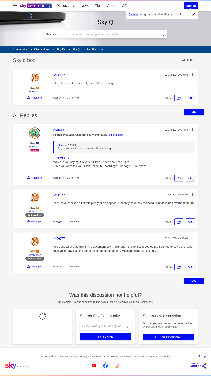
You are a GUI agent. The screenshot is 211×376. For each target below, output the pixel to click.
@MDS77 (63, 145)
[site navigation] (15, 6)
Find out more (115, 134)
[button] (192, 74)
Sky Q (105, 22)
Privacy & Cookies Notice (92, 356)
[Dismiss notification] (193, 14)
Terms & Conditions (68, 356)
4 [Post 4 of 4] (59, 266)
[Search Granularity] (56, 34)
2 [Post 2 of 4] (59, 178)
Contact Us (151, 356)
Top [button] (203, 356)
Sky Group (164, 356)
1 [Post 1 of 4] (59, 97)
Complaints (138, 356)
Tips (98, 6)
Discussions (65, 6)
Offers (127, 6)
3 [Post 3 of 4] (59, 221)
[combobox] (113, 34)
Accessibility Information (119, 356)
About (111, 6)
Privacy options (48, 356)
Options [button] (187, 59)
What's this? (35, 91)
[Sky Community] (36, 5)
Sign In (191, 5)
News (85, 6)
